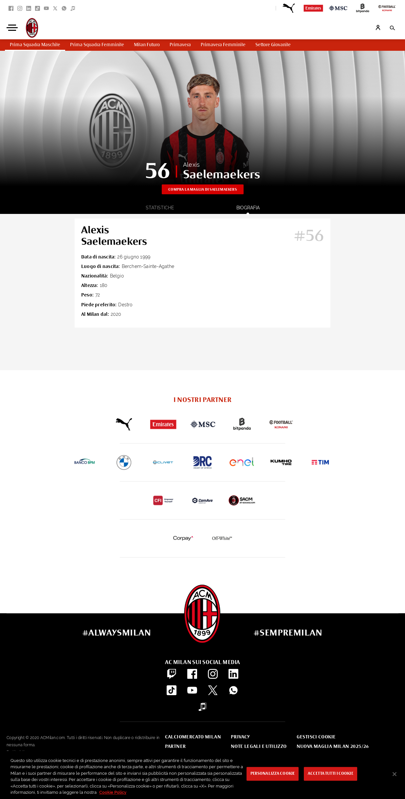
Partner (175, 746)
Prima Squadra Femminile (97, 45)
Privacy (240, 737)
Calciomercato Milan (193, 737)
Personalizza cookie (272, 774)
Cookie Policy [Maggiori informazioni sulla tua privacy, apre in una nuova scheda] (112, 792)
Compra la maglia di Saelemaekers (202, 189)
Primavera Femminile (223, 45)
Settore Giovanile (273, 45)
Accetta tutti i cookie (330, 774)
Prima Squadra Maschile (35, 45)
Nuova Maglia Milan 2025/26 (333, 746)
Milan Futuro (147, 45)
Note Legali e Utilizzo (259, 746)
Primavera (180, 45)
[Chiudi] (394, 774)
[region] (202, 775)
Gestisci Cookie (316, 737)
